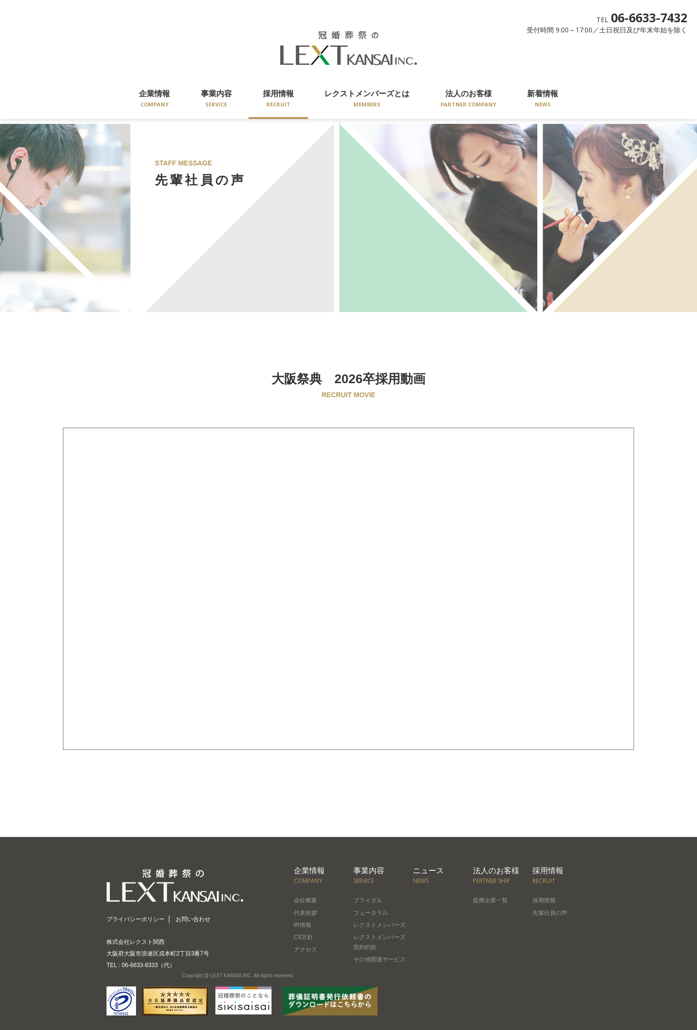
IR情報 (302, 925)
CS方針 (304, 937)
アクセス (305, 949)
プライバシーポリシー (135, 919)
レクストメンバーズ (379, 925)
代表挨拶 (305, 913)
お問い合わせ (193, 919)
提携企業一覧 (490, 900)
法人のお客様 (468, 99)
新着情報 (542, 99)
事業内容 (216, 99)
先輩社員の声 (549, 913)
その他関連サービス (379, 959)
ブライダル (367, 900)
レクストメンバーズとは (366, 99)
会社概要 (305, 900)
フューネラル (370, 913)
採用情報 (278, 99)
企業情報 (154, 99)
